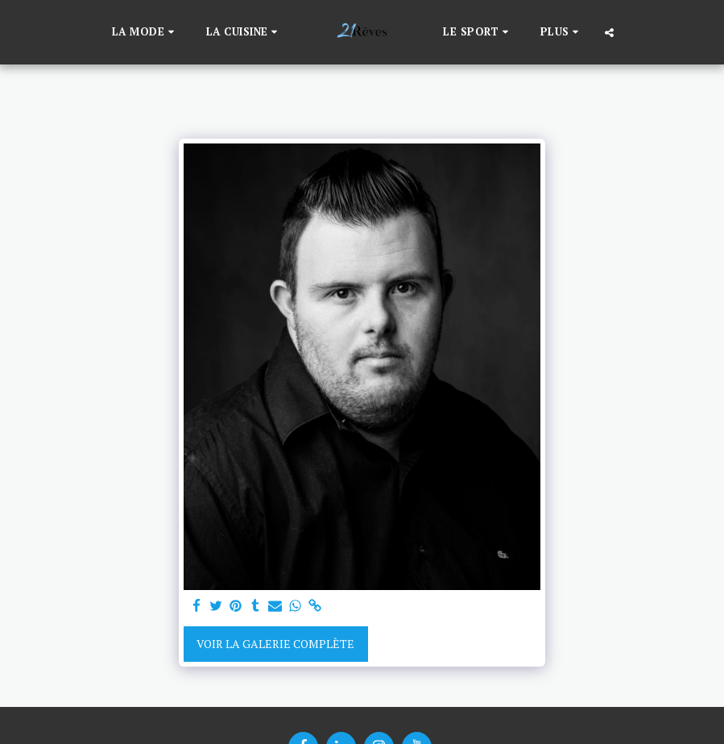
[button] (145, 32)
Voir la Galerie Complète (275, 643)
